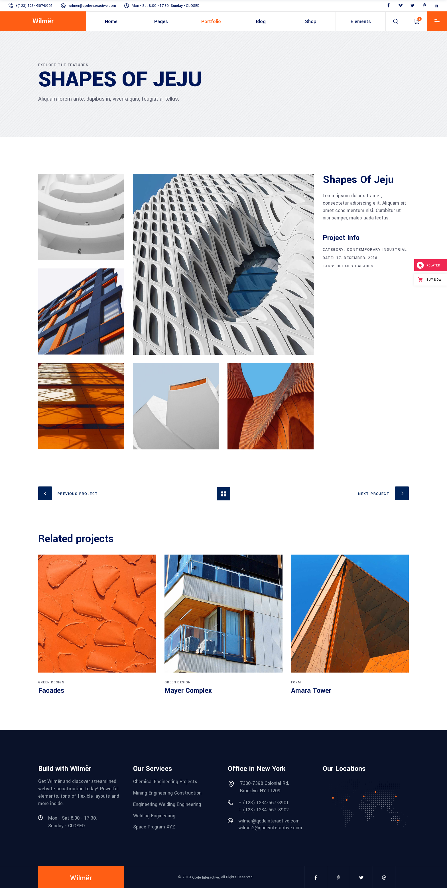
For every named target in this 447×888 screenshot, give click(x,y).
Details (345, 266)
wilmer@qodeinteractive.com (92, 5)
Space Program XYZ (154, 827)
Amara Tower (311, 690)
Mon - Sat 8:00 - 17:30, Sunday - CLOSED (166, 5)
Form (296, 682)
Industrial (395, 250)
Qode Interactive (205, 877)
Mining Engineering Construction (167, 793)
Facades (364, 266)
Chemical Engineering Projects (165, 781)
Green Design (51, 682)
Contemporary (364, 250)
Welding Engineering (154, 815)
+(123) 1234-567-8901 (34, 5)
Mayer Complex (188, 690)
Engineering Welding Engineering (167, 804)
